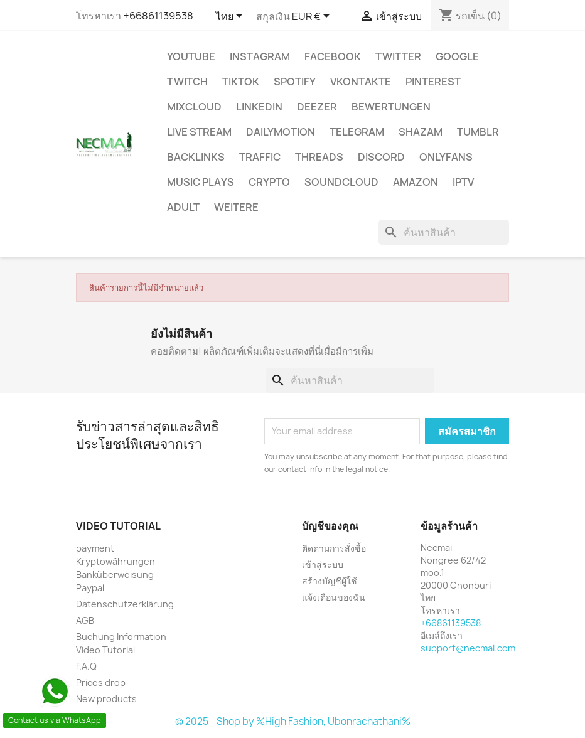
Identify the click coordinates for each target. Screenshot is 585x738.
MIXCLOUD (194, 107)
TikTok (240, 81)
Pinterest (433, 81)
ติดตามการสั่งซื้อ (334, 548)
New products (106, 699)
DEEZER (317, 107)
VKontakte (360, 81)
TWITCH (187, 81)
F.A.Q (86, 666)
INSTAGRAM (260, 56)
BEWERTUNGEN (391, 107)
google (457, 56)
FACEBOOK (332, 56)
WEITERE (236, 207)
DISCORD (381, 157)
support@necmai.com (468, 648)
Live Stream (199, 132)
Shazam (421, 132)
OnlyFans (446, 157)
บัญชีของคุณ (330, 526)
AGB (85, 620)
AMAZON (415, 182)
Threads (319, 157)
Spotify (295, 81)
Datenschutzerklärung (125, 604)
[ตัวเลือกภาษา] (231, 16)
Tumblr (478, 132)
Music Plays (200, 182)
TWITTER (398, 56)
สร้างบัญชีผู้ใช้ (329, 581)
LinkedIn (259, 107)
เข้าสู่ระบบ (322, 564)
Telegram (357, 132)
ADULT (183, 207)
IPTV (463, 182)
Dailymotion (280, 132)
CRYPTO (269, 182)
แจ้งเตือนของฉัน (333, 597)
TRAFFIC (260, 157)
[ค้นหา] (443, 232)
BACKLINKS (196, 157)
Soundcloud (341, 182)
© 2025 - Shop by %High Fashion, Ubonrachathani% (293, 721)
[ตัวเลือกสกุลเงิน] (313, 16)
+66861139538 (158, 16)
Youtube (191, 56)
